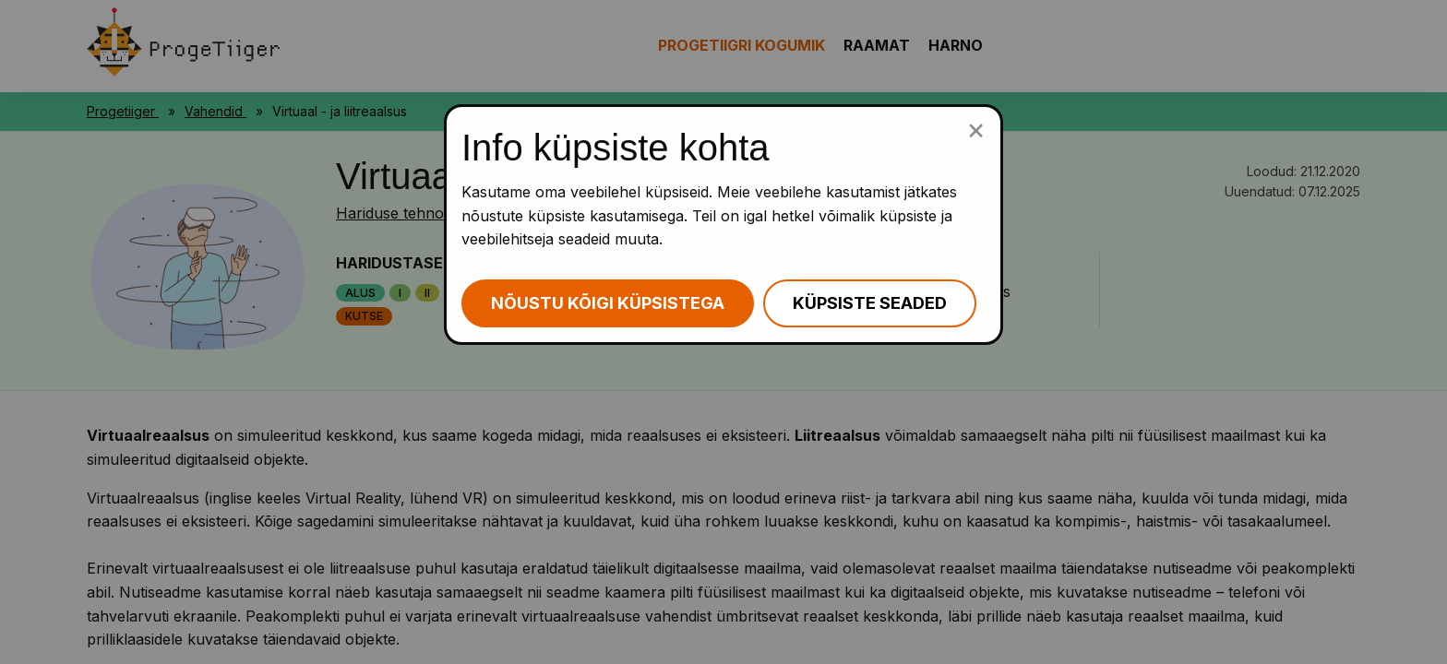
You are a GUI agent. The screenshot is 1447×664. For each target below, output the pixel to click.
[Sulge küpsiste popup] (976, 129)
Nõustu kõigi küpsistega (607, 303)
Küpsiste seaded (870, 303)
